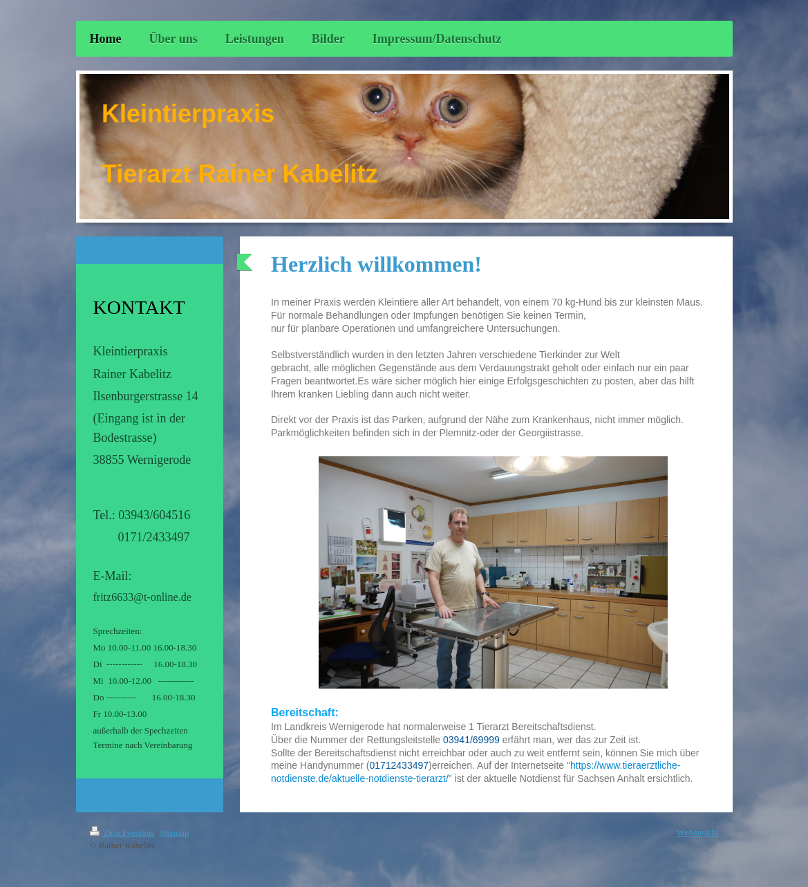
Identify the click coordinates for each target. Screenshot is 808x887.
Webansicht (697, 832)
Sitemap (174, 833)
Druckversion (123, 833)
